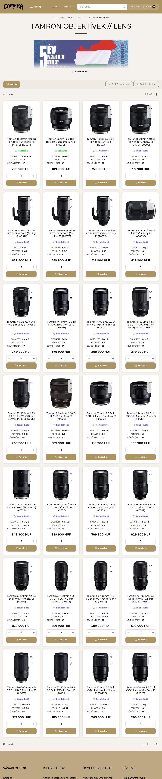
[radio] (150, 94)
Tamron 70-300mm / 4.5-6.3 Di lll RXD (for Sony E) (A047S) (61, 690)
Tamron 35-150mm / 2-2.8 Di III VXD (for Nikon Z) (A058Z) (140, 507)
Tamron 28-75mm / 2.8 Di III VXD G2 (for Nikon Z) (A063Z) (61, 507)
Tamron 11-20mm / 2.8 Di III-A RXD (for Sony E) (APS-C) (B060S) (140, 142)
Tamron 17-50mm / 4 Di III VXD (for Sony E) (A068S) (21, 323)
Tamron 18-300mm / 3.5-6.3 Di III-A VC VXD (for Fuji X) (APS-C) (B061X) (141, 324)
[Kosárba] (21, 183)
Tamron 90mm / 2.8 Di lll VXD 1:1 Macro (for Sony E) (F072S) (140, 690)
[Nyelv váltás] (56, 7)
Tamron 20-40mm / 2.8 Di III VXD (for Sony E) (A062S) (61, 416)
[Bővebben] (81, 71)
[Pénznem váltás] (69, 7)
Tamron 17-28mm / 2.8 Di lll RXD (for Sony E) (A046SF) (140, 233)
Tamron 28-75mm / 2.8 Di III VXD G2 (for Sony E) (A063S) (100, 507)
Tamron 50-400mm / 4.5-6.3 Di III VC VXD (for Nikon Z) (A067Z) (61, 599)
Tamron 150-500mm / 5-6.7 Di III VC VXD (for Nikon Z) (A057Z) (61, 233)
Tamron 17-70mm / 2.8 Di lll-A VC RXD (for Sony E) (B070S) (101, 324)
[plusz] (33, 176)
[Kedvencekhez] (31, 109)
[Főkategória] (54, 18)
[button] (35, 7)
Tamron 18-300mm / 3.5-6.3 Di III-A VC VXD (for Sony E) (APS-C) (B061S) (21, 416)
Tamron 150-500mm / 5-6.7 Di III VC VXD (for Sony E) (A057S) (101, 233)
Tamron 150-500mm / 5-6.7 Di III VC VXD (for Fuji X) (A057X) (21, 233)
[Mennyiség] (21, 176)
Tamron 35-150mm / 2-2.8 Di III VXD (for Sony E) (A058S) (21, 599)
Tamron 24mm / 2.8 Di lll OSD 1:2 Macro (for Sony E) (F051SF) (140, 416)
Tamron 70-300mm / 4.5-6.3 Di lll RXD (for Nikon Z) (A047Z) (21, 690)
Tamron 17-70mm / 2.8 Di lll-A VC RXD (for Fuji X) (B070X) (61, 324)
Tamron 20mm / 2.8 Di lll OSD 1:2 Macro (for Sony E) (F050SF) (101, 416)
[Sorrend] (156, 94)
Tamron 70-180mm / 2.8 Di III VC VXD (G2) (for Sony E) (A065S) (140, 599)
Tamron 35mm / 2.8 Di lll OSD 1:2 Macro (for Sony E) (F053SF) (61, 142)
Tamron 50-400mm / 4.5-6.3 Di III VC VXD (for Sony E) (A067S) (101, 599)
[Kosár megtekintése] (149, 7)
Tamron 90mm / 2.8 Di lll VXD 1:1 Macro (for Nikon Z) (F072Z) (101, 690)
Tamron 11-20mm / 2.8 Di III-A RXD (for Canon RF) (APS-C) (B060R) (21, 142)
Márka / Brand (65, 18)
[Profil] (135, 7)
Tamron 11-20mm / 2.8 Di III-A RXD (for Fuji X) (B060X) (101, 142)
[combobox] (102, 7)
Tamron (79, 18)
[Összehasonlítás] (31, 115)
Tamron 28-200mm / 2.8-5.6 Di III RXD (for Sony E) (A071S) (21, 507)
